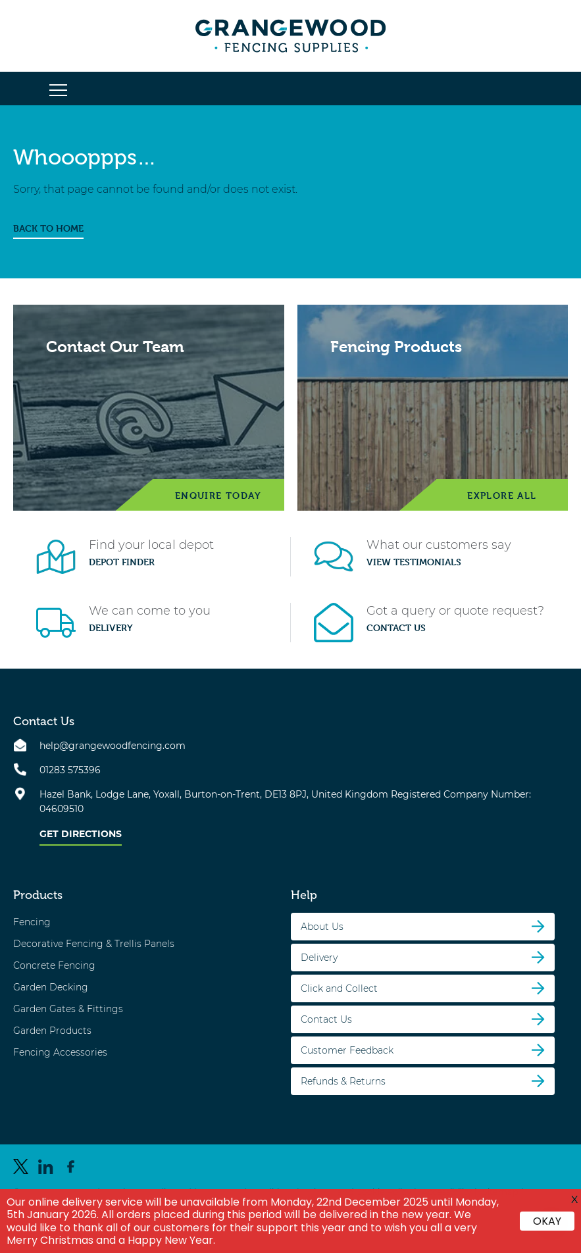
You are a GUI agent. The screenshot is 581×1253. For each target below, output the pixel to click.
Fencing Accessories (60, 1052)
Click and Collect (339, 988)
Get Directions (80, 834)
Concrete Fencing (54, 965)
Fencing (32, 922)
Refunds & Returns (343, 1081)
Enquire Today (218, 495)
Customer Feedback (347, 1050)
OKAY (547, 1221)
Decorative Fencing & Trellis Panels (93, 944)
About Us (322, 927)
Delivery (111, 628)
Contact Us (396, 628)
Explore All (501, 495)
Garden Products (52, 1030)
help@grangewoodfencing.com (112, 746)
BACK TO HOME (48, 228)
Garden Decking (50, 987)
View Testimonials (413, 562)
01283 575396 (70, 770)
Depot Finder (122, 562)
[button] (58, 90)
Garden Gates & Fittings (68, 1009)
